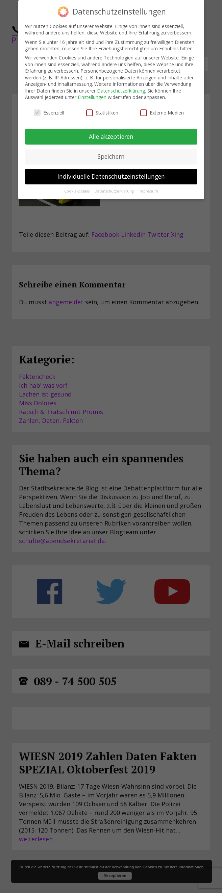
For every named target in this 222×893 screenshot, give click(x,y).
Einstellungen (92, 97)
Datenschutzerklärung (121, 90)
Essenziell (49, 112)
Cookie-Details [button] (77, 191)
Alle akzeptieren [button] (111, 136)
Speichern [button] (111, 156)
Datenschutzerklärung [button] (114, 191)
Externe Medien (162, 112)
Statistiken (102, 112)
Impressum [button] (148, 191)
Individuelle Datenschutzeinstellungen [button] (111, 176)
